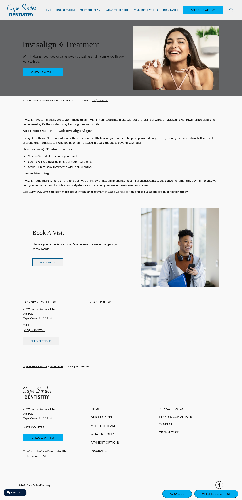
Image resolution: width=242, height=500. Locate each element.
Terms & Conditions (176, 416)
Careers (166, 424)
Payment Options (145, 10)
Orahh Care (169, 432)
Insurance (170, 10)
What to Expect (117, 10)
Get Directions (40, 340)
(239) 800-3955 (100, 100)
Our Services (65, 10)
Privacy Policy (171, 408)
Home (47, 10)
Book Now (47, 262)
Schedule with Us (203, 9)
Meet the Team (90, 10)
